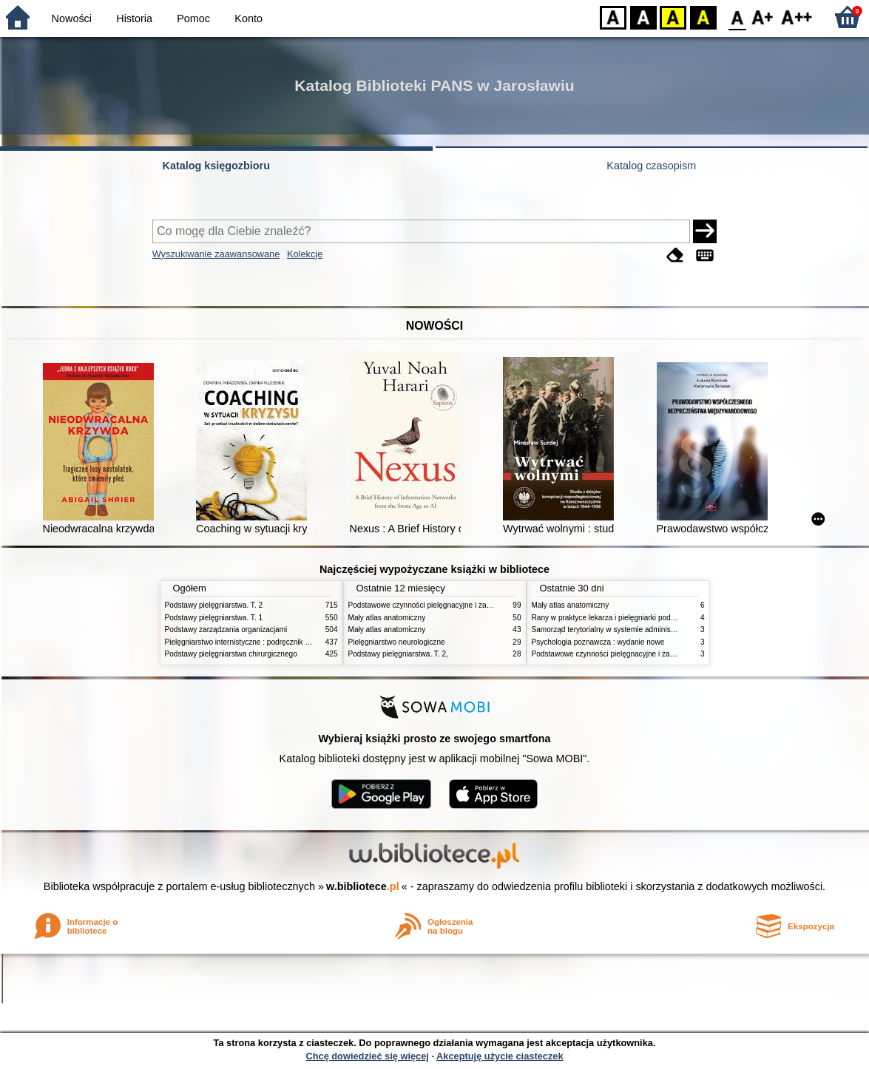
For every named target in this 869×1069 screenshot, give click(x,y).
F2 (797, 16)
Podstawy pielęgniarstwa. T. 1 (214, 618)
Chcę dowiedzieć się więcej (366, 1056)
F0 (737, 16)
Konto (248, 18)
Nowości (72, 18)
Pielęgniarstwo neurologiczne (396, 642)
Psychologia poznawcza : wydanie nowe (598, 642)
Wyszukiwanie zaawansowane (216, 253)
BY (703, 16)
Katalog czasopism (651, 166)
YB (672, 16)
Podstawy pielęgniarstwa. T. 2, (398, 654)
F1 (763, 16)
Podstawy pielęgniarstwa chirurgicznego (231, 654)
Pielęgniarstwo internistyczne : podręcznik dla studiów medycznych (275, 642)
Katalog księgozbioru (216, 166)
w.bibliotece (362, 886)
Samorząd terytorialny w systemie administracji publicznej (627, 629)
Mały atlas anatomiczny (387, 618)
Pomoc (193, 18)
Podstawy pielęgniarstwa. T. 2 (214, 605)
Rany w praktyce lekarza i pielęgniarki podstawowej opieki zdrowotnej (646, 618)
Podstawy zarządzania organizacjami (226, 629)
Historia (134, 18)
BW (643, 16)
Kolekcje (304, 253)
